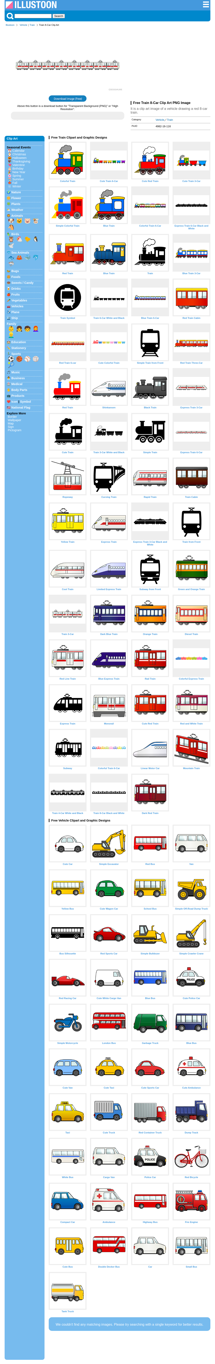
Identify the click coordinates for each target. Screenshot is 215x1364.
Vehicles (17, 306)
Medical (16, 384)
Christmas (19, 154)
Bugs (15, 271)
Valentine (18, 165)
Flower (16, 198)
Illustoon (10, 25)
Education (18, 342)
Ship (14, 318)
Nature (16, 192)
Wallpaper (14, 420)
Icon (14, 401)
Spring (16, 175)
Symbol (25, 401)
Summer (18, 179)
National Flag (20, 407)
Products (17, 395)
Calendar (18, 150)
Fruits (15, 294)
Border (12, 416)
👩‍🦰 (35, 329)
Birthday (18, 168)
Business (18, 378)
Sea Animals (20, 252)
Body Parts (19, 390)
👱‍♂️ (11, 335)
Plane (15, 312)
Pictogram (14, 430)
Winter (16, 186)
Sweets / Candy (22, 282)
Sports (16, 354)
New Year (18, 172)
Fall (14, 182)
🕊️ (11, 245)
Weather (17, 210)
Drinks (16, 288)
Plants (15, 204)
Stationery (18, 348)
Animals (17, 215)
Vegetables (19, 300)
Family (11, 324)
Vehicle (23, 25)
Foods (15, 277)
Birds (15, 234)
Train (32, 25)
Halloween (19, 158)
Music (15, 372)
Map (11, 423)
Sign (11, 426)
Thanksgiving (21, 161)
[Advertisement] (170, 64)
